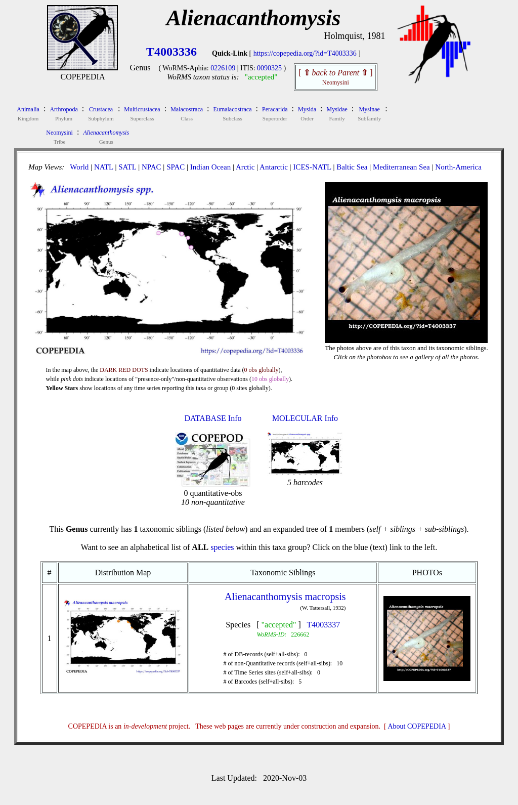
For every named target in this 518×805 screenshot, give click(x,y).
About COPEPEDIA (417, 726)
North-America (458, 167)
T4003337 (323, 624)
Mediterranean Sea (401, 167)
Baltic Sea (351, 167)
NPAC (151, 167)
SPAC (175, 167)
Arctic (245, 167)
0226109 (222, 68)
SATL (127, 167)
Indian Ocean (210, 167)
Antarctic (274, 167)
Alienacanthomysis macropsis (285, 596)
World (79, 167)
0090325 (269, 68)
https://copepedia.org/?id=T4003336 (305, 53)
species (222, 547)
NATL (103, 167)
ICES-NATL (312, 167)
